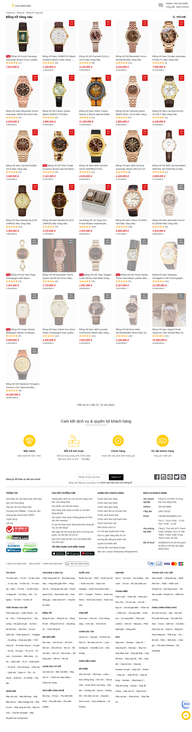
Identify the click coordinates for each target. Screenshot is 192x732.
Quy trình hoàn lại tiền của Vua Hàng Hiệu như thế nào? (71, 540)
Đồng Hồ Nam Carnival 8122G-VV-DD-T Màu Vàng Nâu (168, 113)
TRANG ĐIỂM (122, 591)
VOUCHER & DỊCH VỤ (52, 573)
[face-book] (157, 477)
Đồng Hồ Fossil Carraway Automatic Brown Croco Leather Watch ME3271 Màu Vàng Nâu (22, 58)
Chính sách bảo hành (107, 503)
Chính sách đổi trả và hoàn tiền (112, 511)
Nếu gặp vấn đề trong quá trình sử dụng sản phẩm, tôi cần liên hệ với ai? (72, 533)
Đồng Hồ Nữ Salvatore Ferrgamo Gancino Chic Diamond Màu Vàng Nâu (22, 386)
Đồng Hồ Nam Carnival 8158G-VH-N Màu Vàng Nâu (22, 167)
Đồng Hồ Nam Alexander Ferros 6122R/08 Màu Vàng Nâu (168, 222)
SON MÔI (120, 573)
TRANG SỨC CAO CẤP (162, 573)
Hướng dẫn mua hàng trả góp (111, 547)
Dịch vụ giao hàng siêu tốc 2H (112, 535)
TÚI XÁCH (10, 573)
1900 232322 (182, 7)
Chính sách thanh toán (108, 515)
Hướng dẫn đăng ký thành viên (112, 539)
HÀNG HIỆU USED (87, 661)
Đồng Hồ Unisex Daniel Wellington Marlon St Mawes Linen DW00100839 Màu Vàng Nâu (21, 331)
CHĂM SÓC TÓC (86, 631)
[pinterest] (170, 477)
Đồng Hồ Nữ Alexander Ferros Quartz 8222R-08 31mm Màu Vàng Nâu (58, 276)
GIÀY (118, 637)
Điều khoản (34, 564)
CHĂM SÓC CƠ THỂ (51, 666)
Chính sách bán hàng (107, 499)
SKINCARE (11, 691)
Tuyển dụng (11, 519)
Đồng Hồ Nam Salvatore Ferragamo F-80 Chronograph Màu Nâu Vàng (167, 276)
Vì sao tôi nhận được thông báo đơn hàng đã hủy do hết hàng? (73, 526)
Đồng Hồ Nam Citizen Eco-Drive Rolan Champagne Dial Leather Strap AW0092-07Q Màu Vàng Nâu (59, 331)
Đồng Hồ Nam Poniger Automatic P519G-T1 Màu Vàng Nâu (169, 58)
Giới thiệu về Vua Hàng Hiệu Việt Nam (24, 499)
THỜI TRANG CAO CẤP (16, 607)
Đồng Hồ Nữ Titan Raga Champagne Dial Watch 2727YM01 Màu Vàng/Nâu (20, 276)
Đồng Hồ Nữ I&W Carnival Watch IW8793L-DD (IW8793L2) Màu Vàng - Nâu (169, 167)
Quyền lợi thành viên (107, 543)
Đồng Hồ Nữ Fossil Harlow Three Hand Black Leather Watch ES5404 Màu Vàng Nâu (132, 276)
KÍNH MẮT (83, 613)
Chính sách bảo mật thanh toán (112, 519)
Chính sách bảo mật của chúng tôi (116, 482)
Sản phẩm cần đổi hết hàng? (65, 506)
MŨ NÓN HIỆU (48, 637)
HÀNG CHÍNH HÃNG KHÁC (164, 607)
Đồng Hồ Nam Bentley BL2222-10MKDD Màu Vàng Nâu (58, 222)
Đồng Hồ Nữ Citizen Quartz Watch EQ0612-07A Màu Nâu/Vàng (56, 113)
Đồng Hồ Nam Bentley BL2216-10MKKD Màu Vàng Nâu (22, 222)
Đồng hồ (20, 13)
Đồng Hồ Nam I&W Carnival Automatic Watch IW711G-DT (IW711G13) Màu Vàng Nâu (130, 167)
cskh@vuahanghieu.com (169, 516)
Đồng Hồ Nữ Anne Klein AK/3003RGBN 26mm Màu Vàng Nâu (132, 331)
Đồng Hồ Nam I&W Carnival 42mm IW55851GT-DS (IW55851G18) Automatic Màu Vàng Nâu (94, 167)
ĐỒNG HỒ (47, 613)
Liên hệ (9, 523)
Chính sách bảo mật (107, 523)
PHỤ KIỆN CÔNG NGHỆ (53, 690)
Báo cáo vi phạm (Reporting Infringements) (118, 551)
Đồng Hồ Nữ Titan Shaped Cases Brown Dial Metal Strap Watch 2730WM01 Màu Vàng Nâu (95, 276)
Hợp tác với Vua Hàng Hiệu (19, 507)
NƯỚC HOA (84, 573)
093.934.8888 (181, 3)
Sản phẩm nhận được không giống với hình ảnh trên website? (72, 519)
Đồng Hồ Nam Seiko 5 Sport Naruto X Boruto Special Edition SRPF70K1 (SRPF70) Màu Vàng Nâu (95, 113)
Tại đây (85, 459)
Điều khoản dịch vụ (107, 527)
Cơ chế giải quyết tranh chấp (111, 531)
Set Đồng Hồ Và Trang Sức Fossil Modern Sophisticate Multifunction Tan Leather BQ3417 (93, 222)
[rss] (183, 477)
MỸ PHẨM (83, 669)
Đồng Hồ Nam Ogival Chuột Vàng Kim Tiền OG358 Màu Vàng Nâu (169, 331)
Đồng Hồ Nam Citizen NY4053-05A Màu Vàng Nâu (131, 222)
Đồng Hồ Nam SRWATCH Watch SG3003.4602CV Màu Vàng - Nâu (59, 58)
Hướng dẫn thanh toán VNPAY (20, 515)
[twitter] (176, 477)
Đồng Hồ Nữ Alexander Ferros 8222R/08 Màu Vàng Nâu (131, 58)
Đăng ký (116, 477)
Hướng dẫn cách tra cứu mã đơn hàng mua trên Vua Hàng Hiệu (72, 500)
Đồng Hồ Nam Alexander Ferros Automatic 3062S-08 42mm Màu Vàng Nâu (22, 113)
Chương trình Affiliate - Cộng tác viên (23, 511)
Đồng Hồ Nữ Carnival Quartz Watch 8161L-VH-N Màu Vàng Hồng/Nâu (131, 113)
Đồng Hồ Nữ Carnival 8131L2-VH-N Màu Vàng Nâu (94, 58)
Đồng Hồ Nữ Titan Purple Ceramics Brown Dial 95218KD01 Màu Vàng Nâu (59, 167)
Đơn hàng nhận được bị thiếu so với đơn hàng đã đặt (71, 511)
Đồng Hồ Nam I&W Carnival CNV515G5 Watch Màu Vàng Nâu (93, 331)
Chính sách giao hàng (108, 507)
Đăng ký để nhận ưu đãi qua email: (23, 479)
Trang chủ (10, 13)
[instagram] (163, 477)
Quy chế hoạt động (15, 503)
